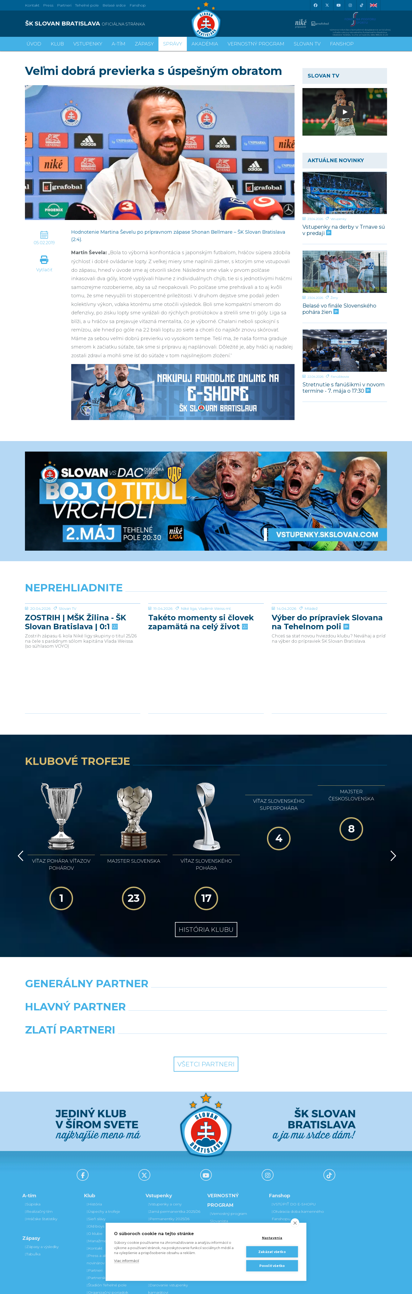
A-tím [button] (118, 44)
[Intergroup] (159, 983)
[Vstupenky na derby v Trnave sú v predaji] (344, 193)
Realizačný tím (39, 1151)
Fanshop (138, 5)
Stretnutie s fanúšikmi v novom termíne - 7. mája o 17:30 (343, 387)
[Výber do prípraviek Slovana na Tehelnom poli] (329, 603)
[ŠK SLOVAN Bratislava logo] (206, 19)
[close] (295, 1222)
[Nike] (206, 937)
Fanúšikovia (340, 377)
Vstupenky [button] (87, 44)
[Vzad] (19, 822)
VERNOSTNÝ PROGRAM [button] (256, 44)
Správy (172, 44)
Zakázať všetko (272, 1252)
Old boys (95, 1166)
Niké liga (189, 608)
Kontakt (94, 1188)
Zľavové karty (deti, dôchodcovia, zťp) (165, 1177)
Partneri (94, 1210)
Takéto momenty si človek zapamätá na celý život (201, 622)
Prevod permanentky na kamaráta (233, 1187)
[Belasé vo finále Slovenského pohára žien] (344, 271)
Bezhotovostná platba (169, 1188)
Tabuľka (32, 1194)
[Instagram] (350, 5)
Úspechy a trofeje (103, 1151)
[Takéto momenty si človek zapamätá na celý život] (206, 603)
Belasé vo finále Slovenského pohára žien (339, 309)
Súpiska (32, 1144)
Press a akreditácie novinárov (104, 1199)
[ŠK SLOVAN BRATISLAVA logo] (113, 24)
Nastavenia (272, 1238)
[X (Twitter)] (327, 5)
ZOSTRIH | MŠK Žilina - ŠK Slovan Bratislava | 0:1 (75, 622)
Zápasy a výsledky (42, 1186)
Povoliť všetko (272, 1266)
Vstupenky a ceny (165, 1144)
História (94, 1144)
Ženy (334, 298)
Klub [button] (57, 44)
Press (48, 5)
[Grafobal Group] (252, 983)
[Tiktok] (361, 5)
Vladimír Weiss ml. (214, 608)
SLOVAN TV (307, 44)
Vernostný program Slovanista (166, 1214)
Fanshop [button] (342, 44)
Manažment (98, 1181)
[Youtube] (338, 5)
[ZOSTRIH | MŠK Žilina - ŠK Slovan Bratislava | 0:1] (82, 603)
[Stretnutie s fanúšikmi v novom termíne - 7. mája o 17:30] (344, 350)
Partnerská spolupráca (108, 1217)
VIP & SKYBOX (162, 1166)
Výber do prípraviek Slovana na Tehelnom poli (327, 622)
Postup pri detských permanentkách (229, 1201)
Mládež (311, 608)
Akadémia (205, 44)
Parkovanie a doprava (168, 1203)
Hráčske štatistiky (41, 1159)
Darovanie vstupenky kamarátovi (230, 1172)
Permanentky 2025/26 (168, 1159)
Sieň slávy (96, 1159)
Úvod (34, 44)
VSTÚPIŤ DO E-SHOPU (294, 1144)
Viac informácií (126, 1261)
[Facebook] (315, 5)
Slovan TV (67, 608)
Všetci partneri (206, 1004)
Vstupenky (338, 219)
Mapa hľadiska (162, 1195)
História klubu (206, 869)
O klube (94, 1173)
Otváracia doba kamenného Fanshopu (298, 1155)
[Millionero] (252, 960)
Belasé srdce (114, 5)
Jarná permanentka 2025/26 (174, 1151)
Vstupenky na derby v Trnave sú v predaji (343, 230)
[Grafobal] (159, 960)
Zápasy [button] (144, 44)
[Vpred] (392, 822)
